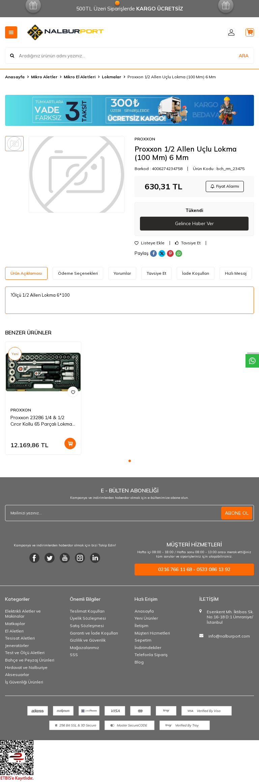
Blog (139, 663)
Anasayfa (15, 76)
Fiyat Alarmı (223, 186)
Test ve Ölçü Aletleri (25, 654)
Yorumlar (122, 274)
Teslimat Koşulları (87, 612)
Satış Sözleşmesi (87, 626)
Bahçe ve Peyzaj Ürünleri (29, 661)
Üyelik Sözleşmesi (88, 619)
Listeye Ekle (150, 244)
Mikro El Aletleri (79, 76)
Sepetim (143, 641)
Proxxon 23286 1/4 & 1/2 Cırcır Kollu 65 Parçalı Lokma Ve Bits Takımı (41, 422)
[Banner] (129, 110)
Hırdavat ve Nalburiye (26, 668)
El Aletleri (14, 632)
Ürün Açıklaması (26, 274)
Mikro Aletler (44, 76)
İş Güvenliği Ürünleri (24, 683)
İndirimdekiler (148, 648)
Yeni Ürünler (146, 619)
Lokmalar (111, 76)
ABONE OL (237, 514)
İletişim (141, 626)
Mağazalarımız (84, 648)
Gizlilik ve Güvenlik (88, 641)
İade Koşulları (195, 274)
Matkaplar (15, 624)
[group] (76, 174)
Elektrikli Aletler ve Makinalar (23, 615)
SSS (74, 656)
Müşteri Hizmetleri (152, 634)
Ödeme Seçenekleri (78, 274)
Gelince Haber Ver (194, 225)
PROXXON (145, 138)
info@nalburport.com (229, 637)
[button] (129, 462)
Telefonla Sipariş (151, 656)
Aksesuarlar (17, 675)
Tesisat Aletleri (20, 639)
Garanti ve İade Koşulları (94, 634)
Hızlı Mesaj (236, 274)
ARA (244, 55)
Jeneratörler (17, 646)
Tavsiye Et (188, 244)
